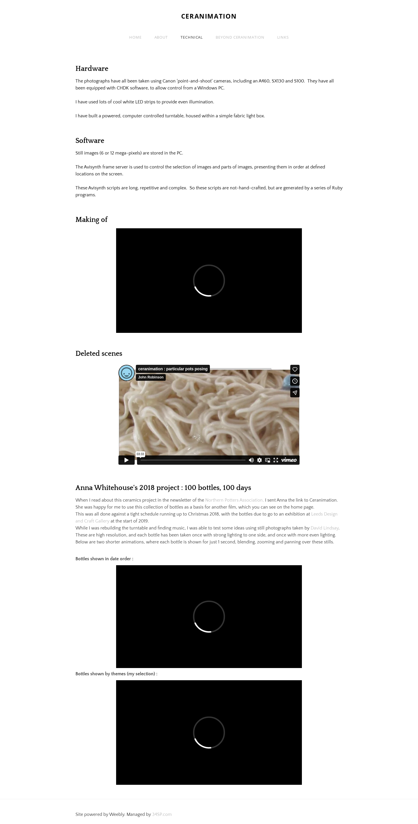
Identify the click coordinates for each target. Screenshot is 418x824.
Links (283, 37)
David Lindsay (324, 528)
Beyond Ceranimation (240, 37)
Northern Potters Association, (234, 500)
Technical (192, 37)
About (161, 37)
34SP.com (162, 814)
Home (135, 37)
